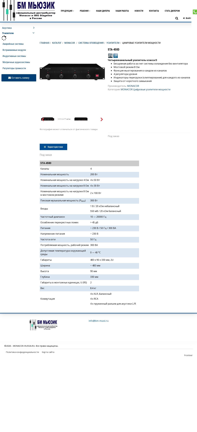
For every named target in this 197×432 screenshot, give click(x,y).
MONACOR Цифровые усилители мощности (145, 89)
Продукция (67, 11)
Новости (139, 11)
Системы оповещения (91, 42)
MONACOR (69, 42)
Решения (85, 11)
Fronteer (188, 355)
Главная (44, 42)
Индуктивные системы (14, 56)
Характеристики (53, 147)
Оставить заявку (18, 78)
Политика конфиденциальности (22, 352)
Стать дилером (172, 11)
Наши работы (122, 11)
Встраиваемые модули (14, 49)
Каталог (57, 42)
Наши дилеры (103, 11)
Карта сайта (48, 352)
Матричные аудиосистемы (16, 62)
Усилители (112, 42)
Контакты (154, 11)
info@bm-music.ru (98, 320)
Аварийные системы (13, 43)
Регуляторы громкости (14, 68)
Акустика (7, 27)
